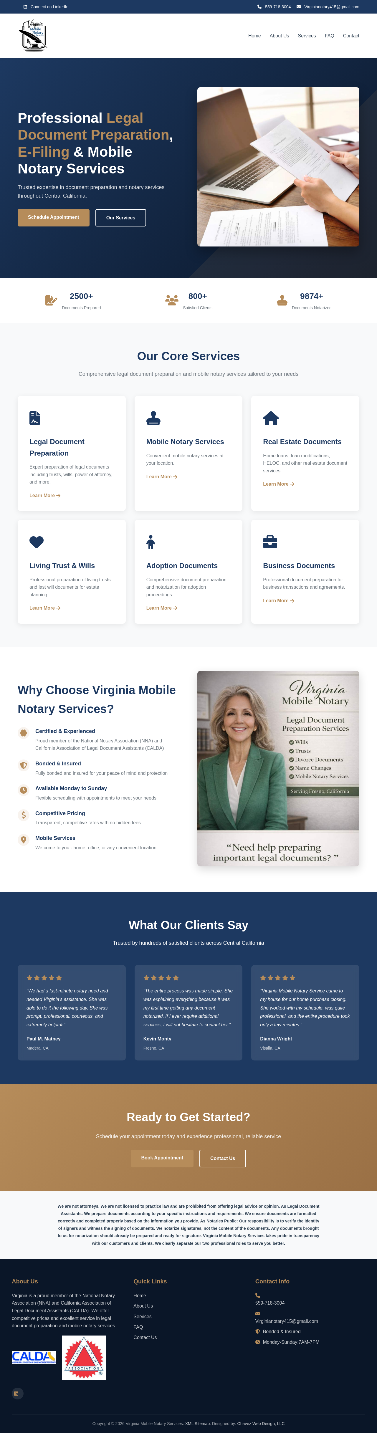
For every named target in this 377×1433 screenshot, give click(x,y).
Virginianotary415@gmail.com (328, 6)
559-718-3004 (274, 6)
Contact (351, 35)
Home (254, 35)
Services (307, 35)
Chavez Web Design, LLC (261, 1423)
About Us (279, 35)
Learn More (44, 495)
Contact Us (222, 1158)
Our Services (120, 217)
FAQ (329, 35)
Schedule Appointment (53, 217)
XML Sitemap (197, 1423)
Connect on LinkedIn (46, 6)
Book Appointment (162, 1157)
